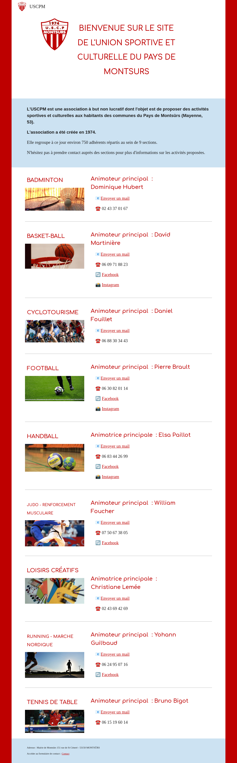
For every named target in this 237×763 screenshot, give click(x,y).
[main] (126, 49)
